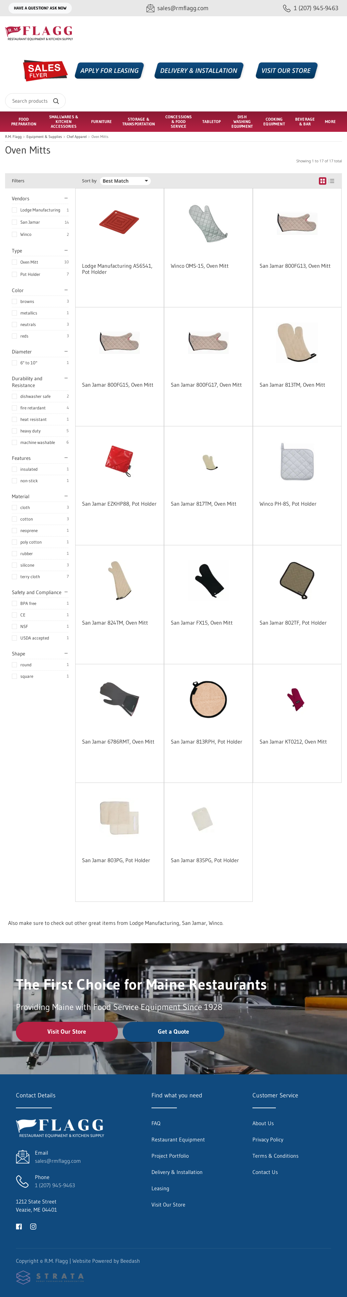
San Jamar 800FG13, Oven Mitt (295, 266)
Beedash (130, 1260)
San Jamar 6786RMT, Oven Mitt (118, 741)
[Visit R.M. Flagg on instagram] (33, 1225)
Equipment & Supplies (44, 137)
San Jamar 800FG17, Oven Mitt (206, 385)
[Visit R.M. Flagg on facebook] (19, 1225)
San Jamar (30, 222)
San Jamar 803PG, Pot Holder (116, 860)
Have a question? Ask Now (40, 8)
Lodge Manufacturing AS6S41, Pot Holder (117, 269)
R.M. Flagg (13, 137)
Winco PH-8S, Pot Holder (288, 504)
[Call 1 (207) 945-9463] (311, 8)
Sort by (89, 180)
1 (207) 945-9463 (55, 1185)
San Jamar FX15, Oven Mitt (202, 623)
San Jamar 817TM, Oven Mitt (204, 504)
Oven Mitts (99, 137)
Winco (26, 234)
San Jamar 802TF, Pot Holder (293, 623)
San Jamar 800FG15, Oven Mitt (118, 385)
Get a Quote (173, 1031)
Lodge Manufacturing (40, 209)
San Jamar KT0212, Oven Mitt (293, 741)
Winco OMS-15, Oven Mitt (200, 266)
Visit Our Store (66, 1031)
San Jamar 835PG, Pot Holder (205, 860)
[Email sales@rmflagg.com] (177, 8)
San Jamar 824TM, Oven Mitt (115, 623)
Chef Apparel (77, 137)
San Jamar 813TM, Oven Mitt (292, 385)
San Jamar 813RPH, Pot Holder (206, 741)
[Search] (35, 100)
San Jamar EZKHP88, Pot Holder (119, 504)
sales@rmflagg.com (58, 1160)
